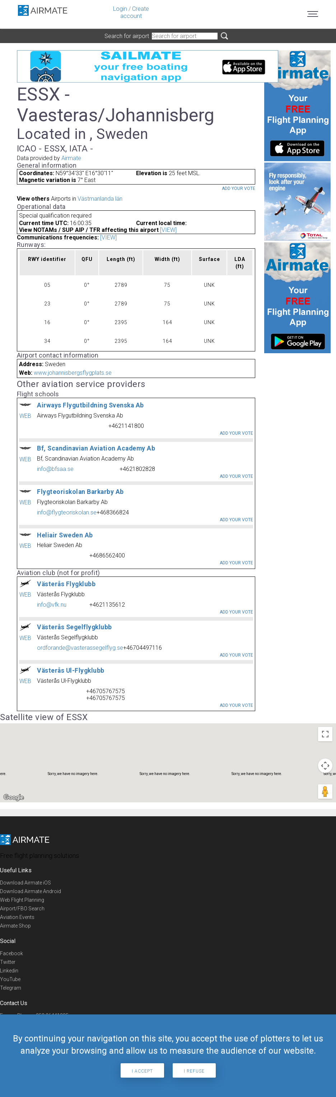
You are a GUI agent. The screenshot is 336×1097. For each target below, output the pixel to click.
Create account (134, 12)
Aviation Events (17, 917)
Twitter (7, 962)
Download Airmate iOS (25, 883)
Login (120, 8)
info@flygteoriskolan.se (67, 512)
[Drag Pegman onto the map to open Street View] (325, 791)
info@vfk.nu (51, 604)
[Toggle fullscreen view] (325, 734)
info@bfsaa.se (55, 469)
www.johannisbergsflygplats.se (73, 372)
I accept (142, 1071)
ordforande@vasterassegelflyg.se (80, 647)
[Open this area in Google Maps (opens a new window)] (13, 797)
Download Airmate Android (30, 891)
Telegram (10, 988)
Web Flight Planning (22, 900)
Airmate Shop (15, 926)
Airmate (71, 158)
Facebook (11, 953)
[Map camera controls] (325, 765)
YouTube (10, 979)
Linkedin (9, 971)
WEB (25, 415)
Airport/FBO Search (22, 908)
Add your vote (238, 188)
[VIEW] (168, 230)
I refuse (194, 1071)
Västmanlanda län (100, 198)
